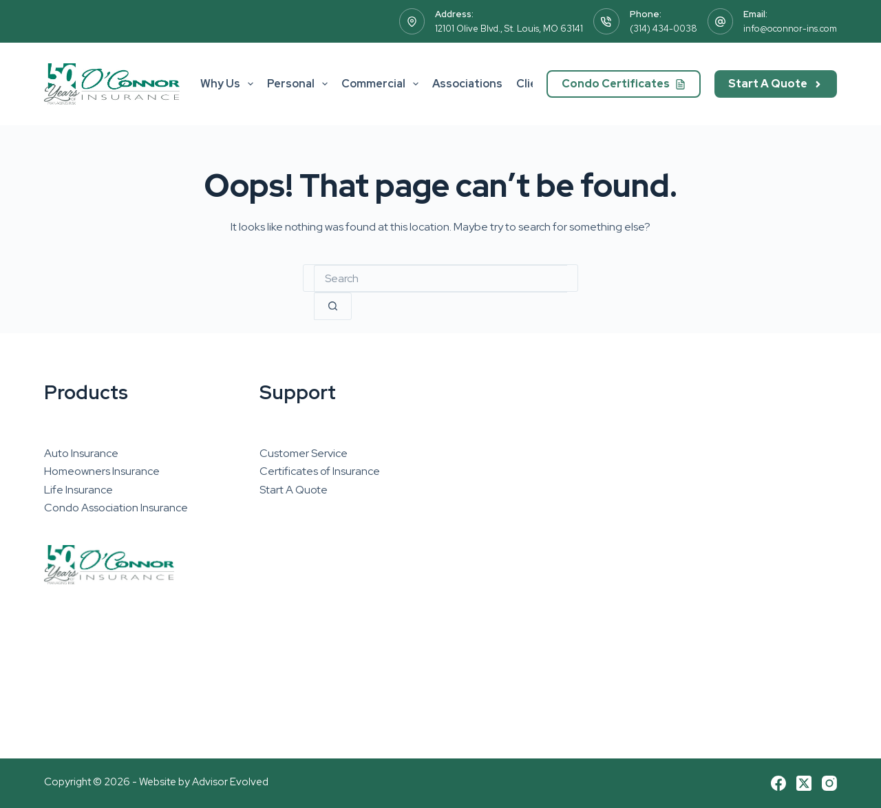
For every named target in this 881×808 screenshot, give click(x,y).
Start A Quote (775, 83)
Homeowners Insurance (102, 471)
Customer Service (303, 453)
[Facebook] (778, 783)
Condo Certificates (624, 83)
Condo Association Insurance (116, 507)
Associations (467, 83)
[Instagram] (829, 783)
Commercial (382, 84)
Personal (300, 84)
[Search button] (333, 306)
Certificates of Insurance (319, 471)
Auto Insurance (81, 453)
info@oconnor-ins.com (790, 28)
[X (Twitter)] (803, 783)
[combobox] (440, 279)
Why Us (229, 84)
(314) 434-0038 (663, 28)
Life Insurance (78, 489)
